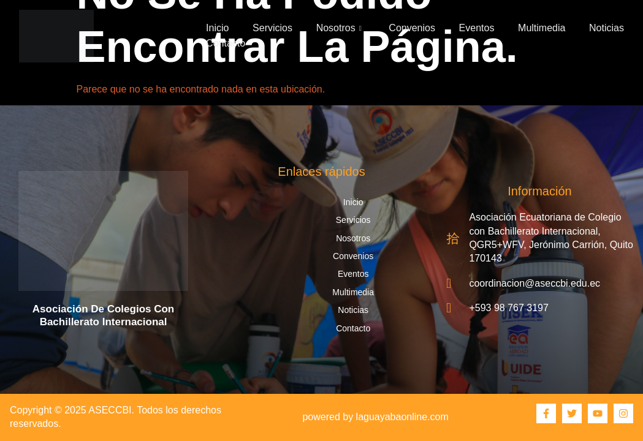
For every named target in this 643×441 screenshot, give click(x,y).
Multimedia (541, 28)
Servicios (272, 28)
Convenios (412, 28)
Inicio (217, 28)
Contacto (225, 43)
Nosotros (339, 28)
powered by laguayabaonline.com (375, 417)
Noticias (606, 28)
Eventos (477, 28)
